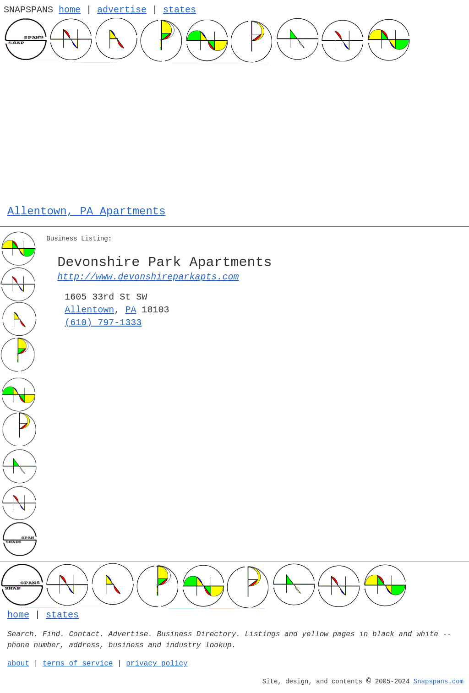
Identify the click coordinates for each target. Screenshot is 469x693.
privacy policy (156, 664)
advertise (122, 10)
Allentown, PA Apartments (86, 211)
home (70, 10)
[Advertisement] (234, 132)
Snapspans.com (439, 681)
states (179, 10)
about (18, 664)
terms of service (78, 664)
